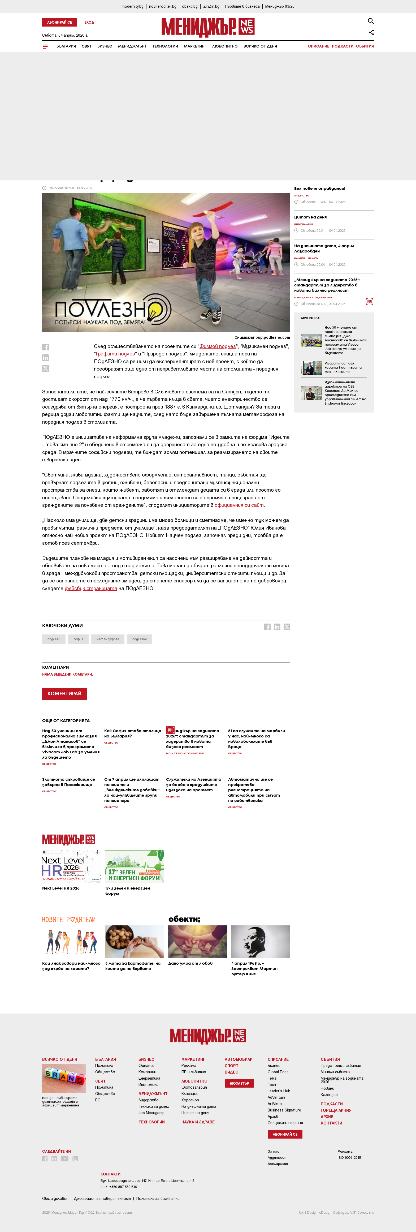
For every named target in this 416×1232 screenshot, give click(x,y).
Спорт (232, 1065)
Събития (365, 46)
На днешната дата (198, 1106)
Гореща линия (336, 1110)
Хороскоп (190, 1100)
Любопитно (225, 46)
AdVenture (276, 1097)
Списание (318, 46)
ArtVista (275, 1104)
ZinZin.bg (211, 6)
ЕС (97, 1100)
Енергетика (149, 1078)
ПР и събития (193, 1072)
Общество (105, 1072)
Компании (147, 1072)
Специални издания (285, 1123)
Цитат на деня (195, 1113)
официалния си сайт (239, 505)
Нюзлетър (239, 1083)
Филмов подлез (218, 346)
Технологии (165, 46)
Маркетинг (195, 46)
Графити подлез (115, 353)
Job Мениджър (151, 1113)
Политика (104, 1065)
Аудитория (277, 1157)
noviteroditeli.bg (162, 6)
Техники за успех (153, 1106)
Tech (272, 1085)
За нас (273, 1151)
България (66, 46)
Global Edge (278, 1072)
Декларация (278, 1163)
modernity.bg (133, 6)
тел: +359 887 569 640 (119, 1186)
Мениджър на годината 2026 (342, 1080)
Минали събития (335, 1072)
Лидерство (148, 1100)
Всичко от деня (260, 46)
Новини (327, 1088)
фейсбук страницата (91, 588)
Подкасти (342, 46)
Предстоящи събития (341, 1065)
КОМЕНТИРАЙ (64, 694)
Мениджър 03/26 (279, 6)
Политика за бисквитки (158, 1198)
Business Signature (284, 1110)
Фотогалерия (194, 1087)
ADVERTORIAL (311, 318)
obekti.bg (190, 6)
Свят (87, 46)
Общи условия (55, 1198)
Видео (232, 1072)
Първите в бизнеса (242, 6)
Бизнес (104, 46)
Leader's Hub (279, 1091)
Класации (189, 1094)
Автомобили (239, 1059)
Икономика (148, 1085)
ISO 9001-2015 (349, 1157)
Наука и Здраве (198, 1122)
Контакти (331, 1123)
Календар (329, 1095)
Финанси (146, 1065)
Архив (273, 1116)
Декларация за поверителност (102, 1198)
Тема (272, 1078)
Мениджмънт (132, 46)
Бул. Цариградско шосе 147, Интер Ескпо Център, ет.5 (147, 1180)
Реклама (188, 1065)
